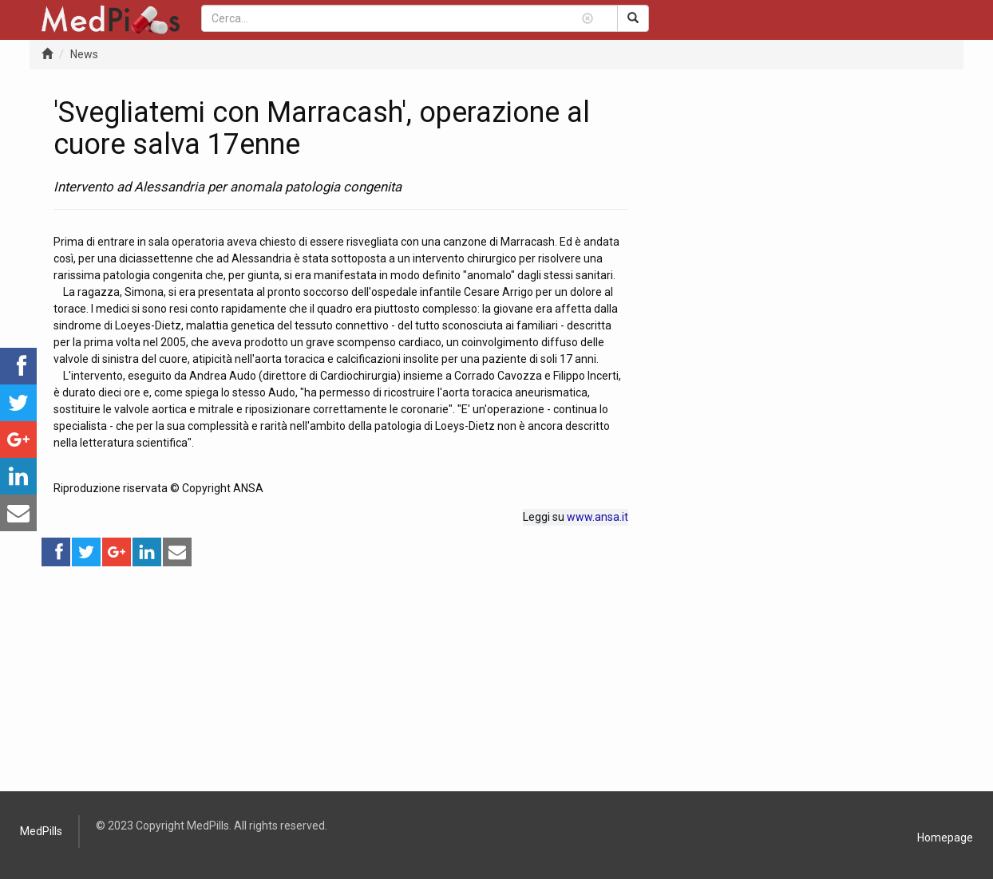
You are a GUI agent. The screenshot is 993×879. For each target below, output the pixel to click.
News (84, 54)
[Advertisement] (341, 679)
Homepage (945, 837)
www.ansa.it (597, 516)
